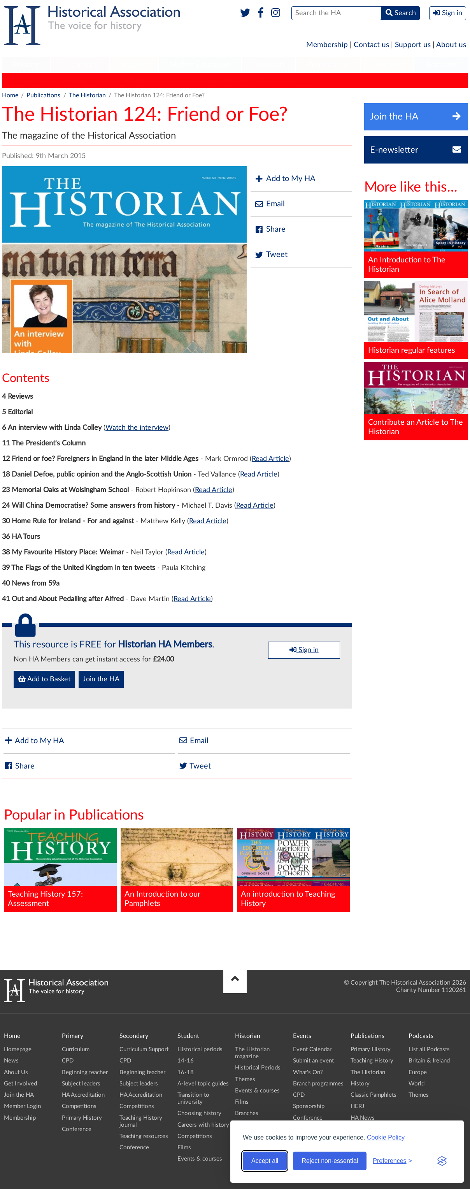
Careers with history (203, 1125)
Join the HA (101, 679)
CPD (68, 1061)
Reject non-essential (330, 1160)
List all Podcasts (429, 1049)
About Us (16, 1072)
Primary (26, 65)
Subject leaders (81, 1084)
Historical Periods (258, 1068)
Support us (413, 45)
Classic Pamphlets (223, 80)
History (177, 80)
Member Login (22, 1106)
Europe (418, 1072)
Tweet (271, 255)
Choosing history (199, 1113)
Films (184, 1147)
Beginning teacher (85, 1072)
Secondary (80, 65)
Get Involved (20, 1084)
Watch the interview (136, 427)
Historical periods (200, 1049)
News (11, 1061)
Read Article (270, 459)
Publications (328, 65)
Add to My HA (285, 179)
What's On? (308, 1072)
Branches (441, 65)
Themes (245, 1079)
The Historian (136, 80)
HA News (299, 80)
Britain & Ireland (429, 1061)
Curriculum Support (143, 1049)
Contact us (371, 45)
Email (269, 204)
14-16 (185, 1061)
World (416, 1084)
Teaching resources (143, 1136)
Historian (268, 65)
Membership (327, 45)
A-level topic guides (203, 1084)
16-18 (185, 1072)
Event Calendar (312, 1049)
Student (134, 65)
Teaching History (83, 80)
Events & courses (199, 1159)
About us (451, 45)
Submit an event (313, 1061)
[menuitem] (26, 65)
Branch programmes (318, 1084)
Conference (76, 1129)
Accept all (264, 1160)
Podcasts (387, 65)
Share (270, 229)
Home (10, 95)
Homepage (18, 1049)
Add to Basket (44, 679)
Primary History (27, 80)
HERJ (267, 80)
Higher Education (200, 65)
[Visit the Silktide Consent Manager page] (442, 1161)
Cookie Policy (386, 1137)
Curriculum (75, 1049)
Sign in (304, 650)
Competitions (79, 1106)
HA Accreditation (83, 1095)
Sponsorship (308, 1106)
